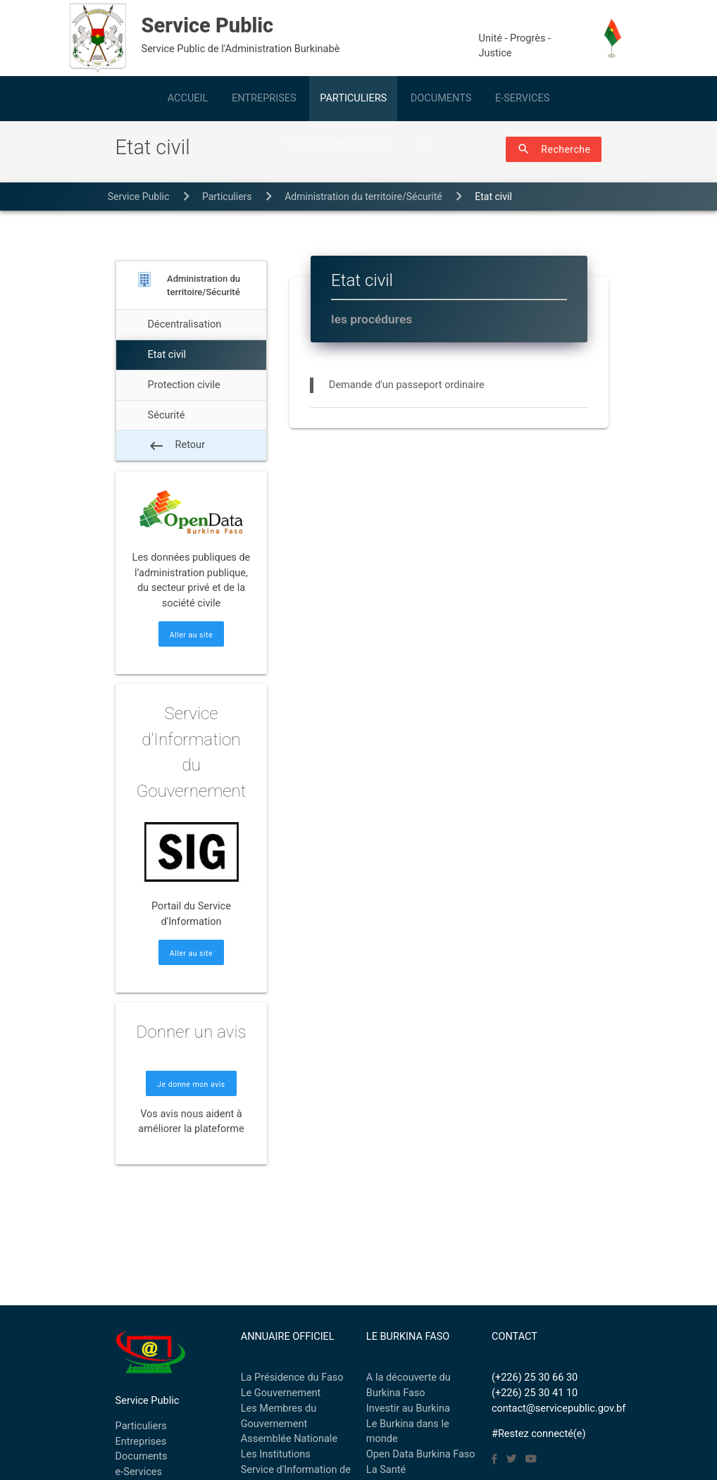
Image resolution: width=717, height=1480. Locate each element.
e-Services (139, 1472)
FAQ (425, 143)
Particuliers (141, 1426)
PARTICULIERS (353, 98)
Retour (176, 445)
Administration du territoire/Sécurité (363, 196)
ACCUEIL (188, 98)
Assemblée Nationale (289, 1439)
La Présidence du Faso (292, 1377)
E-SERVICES (522, 98)
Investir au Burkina (408, 1408)
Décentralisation (185, 324)
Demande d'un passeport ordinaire (407, 385)
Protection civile (184, 385)
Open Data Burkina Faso (420, 1454)
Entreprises (141, 1442)
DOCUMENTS (441, 98)
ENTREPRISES (264, 98)
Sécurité (166, 415)
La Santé (386, 1470)
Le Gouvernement (281, 1393)
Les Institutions (276, 1454)
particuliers (227, 196)
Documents (142, 1456)
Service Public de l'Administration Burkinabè (302, 33)
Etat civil (493, 196)
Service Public (139, 196)
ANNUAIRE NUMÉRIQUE (337, 143)
